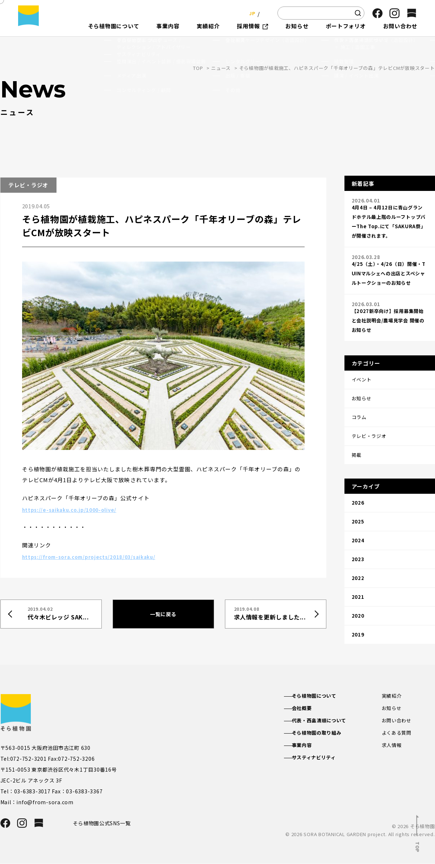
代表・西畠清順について (327, 721)
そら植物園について (322, 696)
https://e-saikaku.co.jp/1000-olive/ (75, 509)
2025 (358, 487)
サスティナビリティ (321, 760)
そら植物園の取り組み (324, 734)
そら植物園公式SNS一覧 (105, 823)
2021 (358, 547)
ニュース (221, 67)
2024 (358, 502)
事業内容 (308, 747)
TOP (198, 67)
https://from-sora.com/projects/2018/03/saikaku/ (98, 556)
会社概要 (308, 708)
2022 (358, 532)
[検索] (357, 13)
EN (265, 13)
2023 (358, 517)
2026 (358, 471)
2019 (358, 578)
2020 (358, 563)
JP (250, 13)
